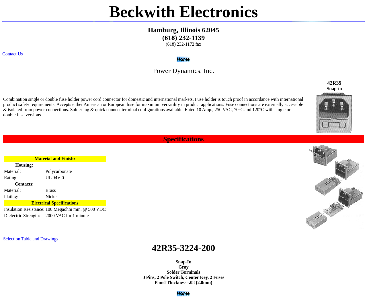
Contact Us (12, 53)
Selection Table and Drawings (30, 238)
